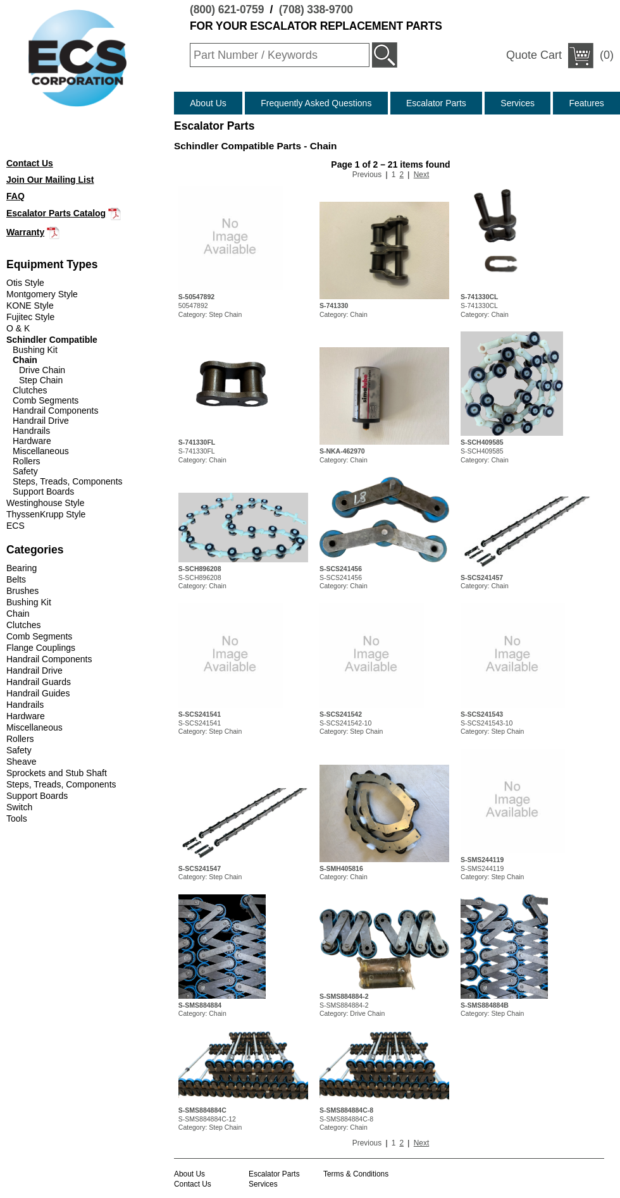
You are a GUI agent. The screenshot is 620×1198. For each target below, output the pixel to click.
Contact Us (192, 1184)
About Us (208, 103)
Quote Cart (534, 55)
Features (586, 103)
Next (421, 174)
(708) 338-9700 (316, 9)
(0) (560, 55)
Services (517, 103)
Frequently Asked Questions (316, 103)
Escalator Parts (436, 103)
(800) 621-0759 (227, 9)
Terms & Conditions (355, 1174)
